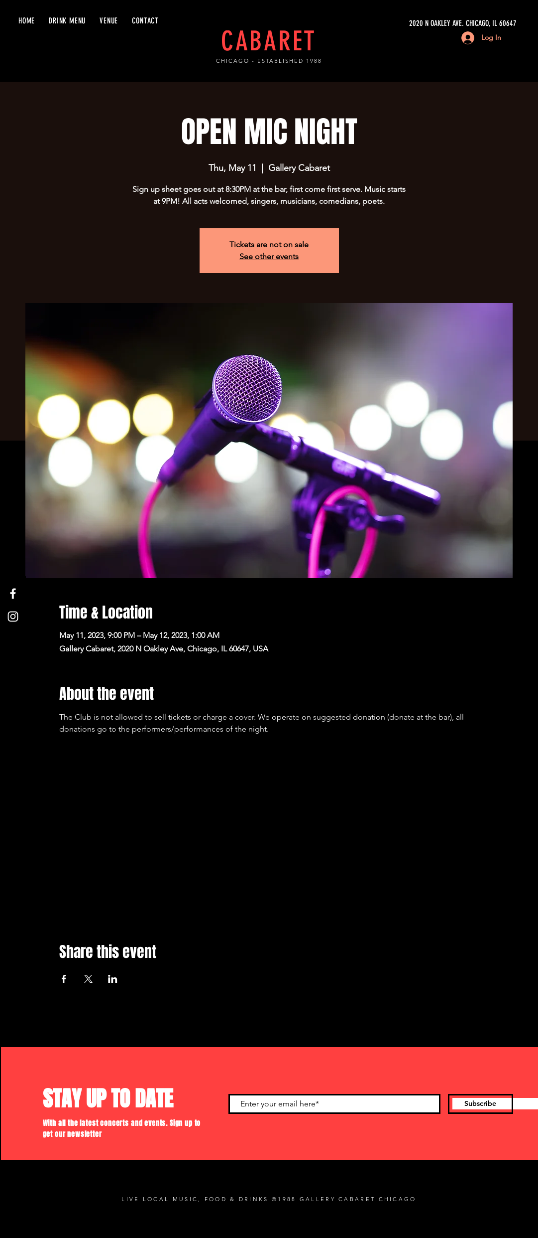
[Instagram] (13, 616)
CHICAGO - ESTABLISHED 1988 (269, 60)
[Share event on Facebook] (64, 979)
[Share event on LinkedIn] (112, 979)
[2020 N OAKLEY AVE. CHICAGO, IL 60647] (422, 23)
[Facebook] (13, 594)
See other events (269, 256)
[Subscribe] (480, 1104)
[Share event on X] (88, 979)
